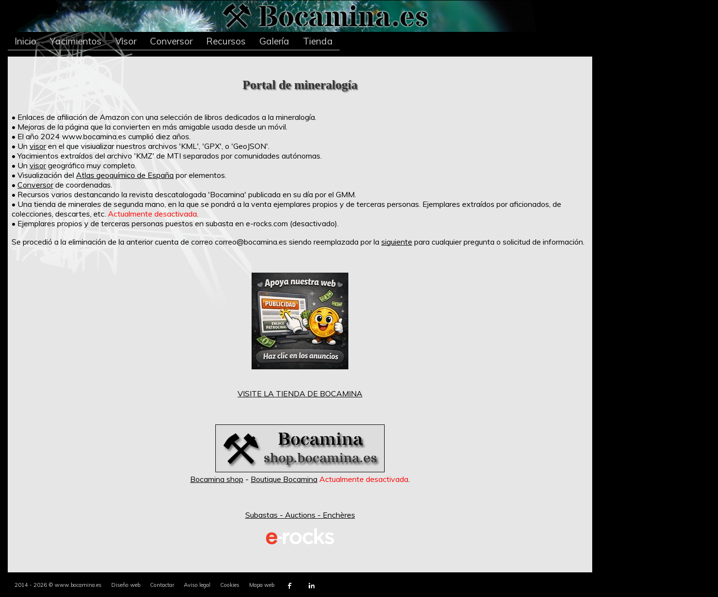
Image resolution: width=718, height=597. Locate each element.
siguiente (396, 242)
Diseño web (125, 585)
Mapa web (261, 585)
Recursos (226, 41)
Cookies (229, 585)
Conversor (171, 41)
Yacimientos (76, 41)
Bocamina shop (216, 479)
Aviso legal (197, 585)
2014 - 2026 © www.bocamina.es (58, 585)
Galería (274, 41)
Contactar (162, 585)
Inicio (25, 41)
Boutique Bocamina (284, 479)
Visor (125, 41)
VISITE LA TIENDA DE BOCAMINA (300, 393)
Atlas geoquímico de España (125, 175)
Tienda (318, 41)
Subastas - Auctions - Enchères (300, 515)
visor (38, 146)
